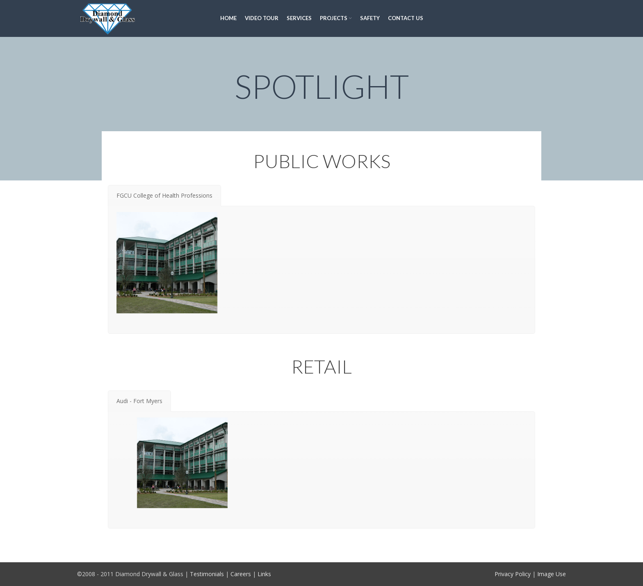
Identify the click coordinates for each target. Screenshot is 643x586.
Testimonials (207, 574)
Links (264, 574)
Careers (240, 574)
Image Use (551, 574)
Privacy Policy (513, 574)
